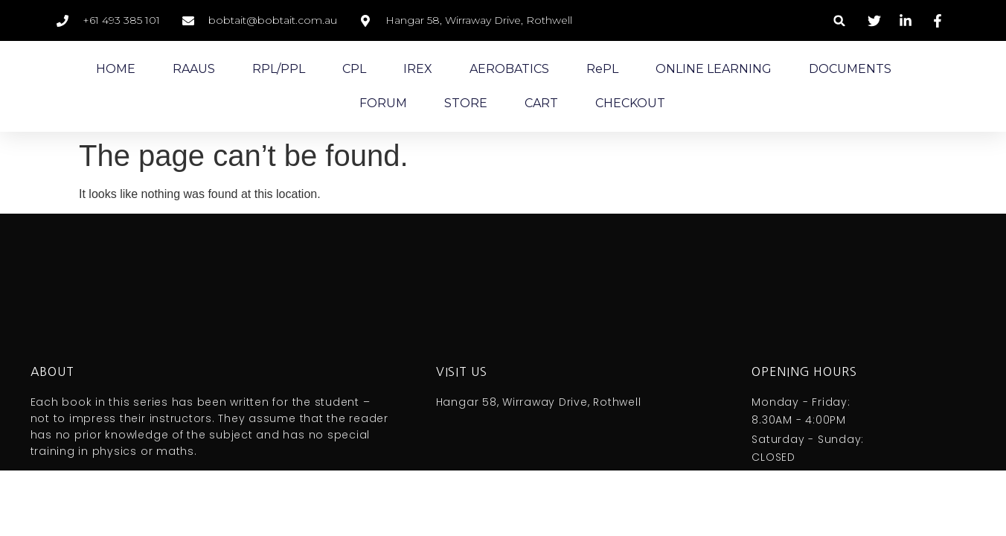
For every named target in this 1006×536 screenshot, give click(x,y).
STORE (465, 103)
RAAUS (194, 69)
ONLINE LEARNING (714, 69)
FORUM (383, 103)
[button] (839, 20)
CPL (354, 69)
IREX (417, 69)
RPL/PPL (278, 69)
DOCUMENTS (850, 69)
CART (541, 103)
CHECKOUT (630, 103)
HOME (115, 69)
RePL (602, 69)
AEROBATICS (509, 69)
